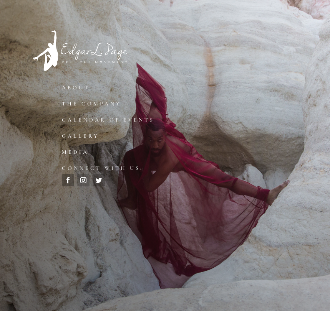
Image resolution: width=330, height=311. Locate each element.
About (76, 87)
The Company (91, 103)
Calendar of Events (108, 120)
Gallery (80, 136)
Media (75, 152)
